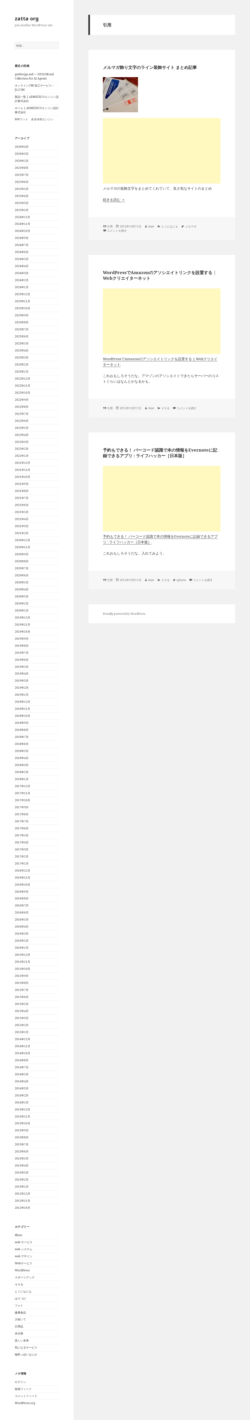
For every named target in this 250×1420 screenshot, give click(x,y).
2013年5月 (22, 1158)
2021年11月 (22, 470)
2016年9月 (22, 892)
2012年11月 (22, 1201)
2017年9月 (22, 807)
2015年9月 (22, 976)
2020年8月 (22, 561)
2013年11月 (22, 1116)
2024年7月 (22, 245)
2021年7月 (22, 498)
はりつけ (20, 1298)
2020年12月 (22, 540)
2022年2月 (22, 449)
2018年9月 (22, 723)
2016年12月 (22, 870)
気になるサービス (26, 1347)
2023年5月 (22, 343)
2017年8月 (22, 814)
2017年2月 (22, 856)
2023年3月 (22, 357)
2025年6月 (22, 182)
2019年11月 (22, 625)
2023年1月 (22, 372)
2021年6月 (22, 505)
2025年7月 (22, 175)
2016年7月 (22, 905)
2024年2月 (22, 280)
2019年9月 (22, 639)
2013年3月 (22, 1173)
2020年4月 (22, 589)
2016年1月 (22, 948)
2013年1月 (22, 1187)
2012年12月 (22, 1194)
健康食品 (20, 1312)
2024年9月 (22, 238)
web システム (23, 1249)
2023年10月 (22, 308)
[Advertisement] (161, 151)
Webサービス (23, 1263)
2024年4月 (22, 266)
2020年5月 (22, 582)
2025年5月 (22, 189)
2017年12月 (22, 786)
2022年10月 (22, 393)
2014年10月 (22, 1053)
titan (151, 226)
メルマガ (190, 226)
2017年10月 (22, 800)
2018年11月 (22, 709)
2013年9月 (22, 1130)
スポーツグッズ (24, 1277)
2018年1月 (22, 779)
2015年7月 (22, 990)
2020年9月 (22, 554)
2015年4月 (22, 1011)
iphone (181, 580)
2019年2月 (22, 688)
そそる (19, 1284)
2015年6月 (22, 997)
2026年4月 (22, 147)
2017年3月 (22, 849)
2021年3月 (22, 526)
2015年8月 (22, 983)
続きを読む (114, 199)
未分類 (19, 1333)
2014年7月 (22, 1067)
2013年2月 (22, 1180)
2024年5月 (22, 259)
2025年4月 (22, 196)
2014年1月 (22, 1102)
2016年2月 (22, 941)
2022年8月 (22, 407)
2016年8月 (22, 898)
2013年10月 (22, 1123)
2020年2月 (22, 603)
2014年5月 (22, 1074)
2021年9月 (22, 484)
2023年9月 (22, 315)
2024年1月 (22, 287)
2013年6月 (22, 1151)
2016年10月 (22, 885)
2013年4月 (22, 1165)
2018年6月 (22, 744)
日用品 (19, 1326)
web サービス (23, 1242)
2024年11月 (22, 224)
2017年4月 (22, 842)
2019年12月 (22, 617)
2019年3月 (22, 681)
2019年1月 (22, 695)
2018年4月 (22, 758)
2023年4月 (22, 350)
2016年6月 (22, 912)
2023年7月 (22, 329)
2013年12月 (22, 1109)
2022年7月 (22, 414)
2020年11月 (22, 547)
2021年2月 (22, 533)
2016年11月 (22, 878)
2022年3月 (22, 442)
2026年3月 (22, 154)
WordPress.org (25, 1403)
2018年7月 (22, 737)
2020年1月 (22, 610)
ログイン (20, 1382)
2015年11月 (22, 962)
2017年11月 (22, 793)
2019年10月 (22, 632)
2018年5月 (22, 751)
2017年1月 (22, 863)
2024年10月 (22, 231)
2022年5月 (22, 428)
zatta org (27, 18)
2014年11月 (22, 1046)
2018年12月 (22, 702)
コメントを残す (117, 231)
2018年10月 (22, 716)
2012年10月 (22, 1208)
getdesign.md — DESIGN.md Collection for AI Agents (34, 76)
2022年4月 (22, 435)
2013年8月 (22, 1137)
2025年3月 (22, 203)
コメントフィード (26, 1396)
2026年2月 (22, 161)
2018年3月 (22, 765)
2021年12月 (22, 463)
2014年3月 (22, 1088)
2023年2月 (22, 364)
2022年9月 (22, 400)
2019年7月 (22, 653)
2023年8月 (22, 322)
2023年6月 (22, 336)
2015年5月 (22, 1004)
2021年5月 (22, 512)
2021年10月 (22, 477)
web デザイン (23, 1256)
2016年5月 (22, 919)
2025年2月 (22, 210)
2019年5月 (22, 667)
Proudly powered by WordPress (124, 614)
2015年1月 (22, 1032)
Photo (18, 1235)
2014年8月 (22, 1060)
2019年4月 (22, 674)
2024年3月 (22, 273)
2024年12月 (22, 217)
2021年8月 (22, 491)
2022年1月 (22, 456)
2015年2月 (22, 1025)
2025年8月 (22, 168)
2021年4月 (22, 519)
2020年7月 (22, 568)
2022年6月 (22, 421)
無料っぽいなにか (26, 1354)
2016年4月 (22, 927)
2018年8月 (22, 730)
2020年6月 (22, 575)
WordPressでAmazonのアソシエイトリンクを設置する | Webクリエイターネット (159, 275)
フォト (19, 1305)
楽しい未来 (22, 1340)
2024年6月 (22, 252)
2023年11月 (22, 301)
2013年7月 (22, 1144)
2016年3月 (22, 934)
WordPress (22, 1270)
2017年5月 (22, 835)
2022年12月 (22, 379)
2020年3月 (22, 596)
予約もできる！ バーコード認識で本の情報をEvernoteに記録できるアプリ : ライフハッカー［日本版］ (160, 452)
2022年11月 (22, 386)
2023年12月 (22, 294)
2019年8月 (22, 646)
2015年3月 (22, 1018)
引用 (110, 226)
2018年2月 (22, 772)
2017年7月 (22, 821)
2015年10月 (22, 969)
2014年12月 (22, 1039)
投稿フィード (23, 1389)
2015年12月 (22, 955)
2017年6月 (22, 828)
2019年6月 (22, 660)
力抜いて (20, 1319)
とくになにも (23, 1291)
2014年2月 (22, 1095)
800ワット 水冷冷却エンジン (34, 119)
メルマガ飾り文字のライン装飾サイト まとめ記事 (150, 67)
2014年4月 (22, 1081)
